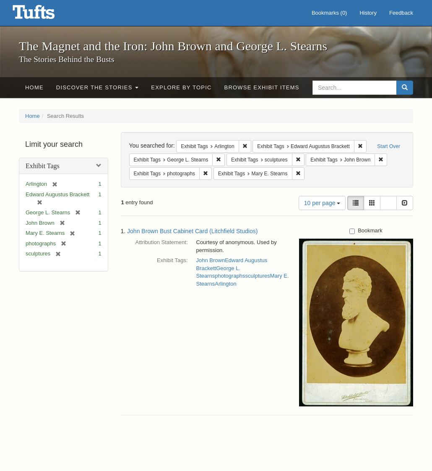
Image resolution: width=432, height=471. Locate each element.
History (367, 13)
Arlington (225, 284)
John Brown (210, 260)
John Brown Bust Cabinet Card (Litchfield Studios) (192, 231)
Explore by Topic (181, 87)
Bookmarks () (329, 13)
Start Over (388, 146)
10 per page (322, 203)
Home (34, 87)
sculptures (257, 276)
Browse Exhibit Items (261, 87)
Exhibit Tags (43, 165)
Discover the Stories (97, 87)
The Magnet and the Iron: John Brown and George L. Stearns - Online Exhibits (44, 14)
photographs (230, 276)
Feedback (401, 13)
